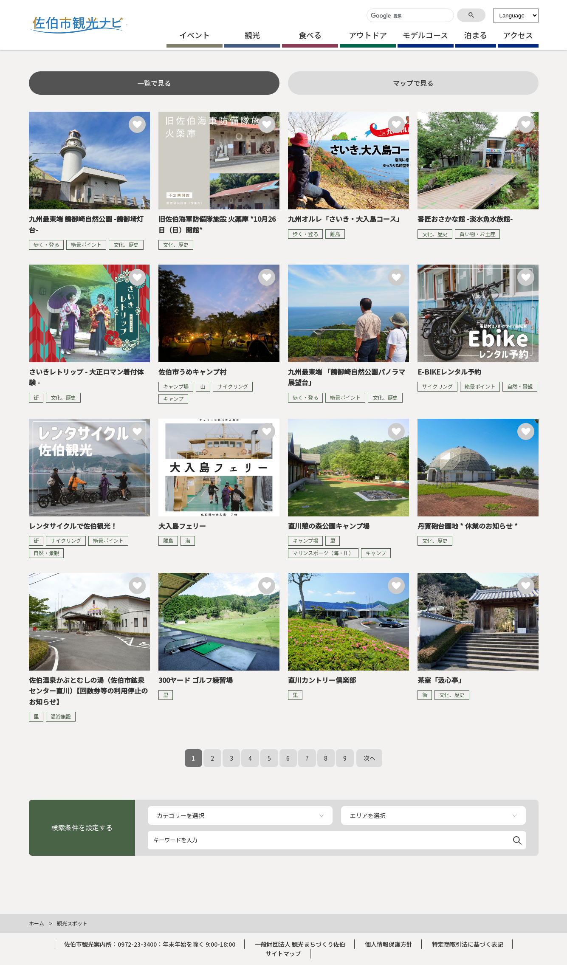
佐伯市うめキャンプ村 (192, 372)
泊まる (475, 34)
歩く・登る (46, 244)
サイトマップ (283, 953)
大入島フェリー (182, 526)
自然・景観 (520, 386)
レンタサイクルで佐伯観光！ (73, 526)
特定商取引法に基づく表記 (467, 944)
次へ (369, 758)
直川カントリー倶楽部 (322, 680)
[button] (517, 839)
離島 (335, 234)
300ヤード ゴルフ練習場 (195, 680)
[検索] (409, 16)
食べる (310, 34)
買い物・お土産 (477, 234)
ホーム (36, 923)
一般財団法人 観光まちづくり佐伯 (300, 944)
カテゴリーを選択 (180, 815)
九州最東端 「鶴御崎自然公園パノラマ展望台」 (346, 377)
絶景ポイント (86, 244)
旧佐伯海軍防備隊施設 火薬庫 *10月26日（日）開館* (217, 224)
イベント (194, 34)
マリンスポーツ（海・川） (323, 553)
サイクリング (232, 386)
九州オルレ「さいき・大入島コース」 (345, 219)
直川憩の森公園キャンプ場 (329, 526)
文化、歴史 (126, 244)
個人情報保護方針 (388, 944)
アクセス (518, 34)
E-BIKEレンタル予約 (449, 372)
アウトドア (368, 34)
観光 (252, 34)
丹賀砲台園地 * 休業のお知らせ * (467, 526)
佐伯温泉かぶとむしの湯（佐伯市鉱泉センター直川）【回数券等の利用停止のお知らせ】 (88, 691)
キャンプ (173, 399)
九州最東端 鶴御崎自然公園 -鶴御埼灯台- (86, 224)
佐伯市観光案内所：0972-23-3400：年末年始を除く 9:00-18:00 (149, 944)
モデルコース (425, 34)
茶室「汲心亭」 (441, 680)
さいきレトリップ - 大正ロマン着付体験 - (86, 377)
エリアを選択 (368, 815)
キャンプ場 (176, 386)
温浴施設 (61, 716)
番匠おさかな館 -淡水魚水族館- (465, 219)
